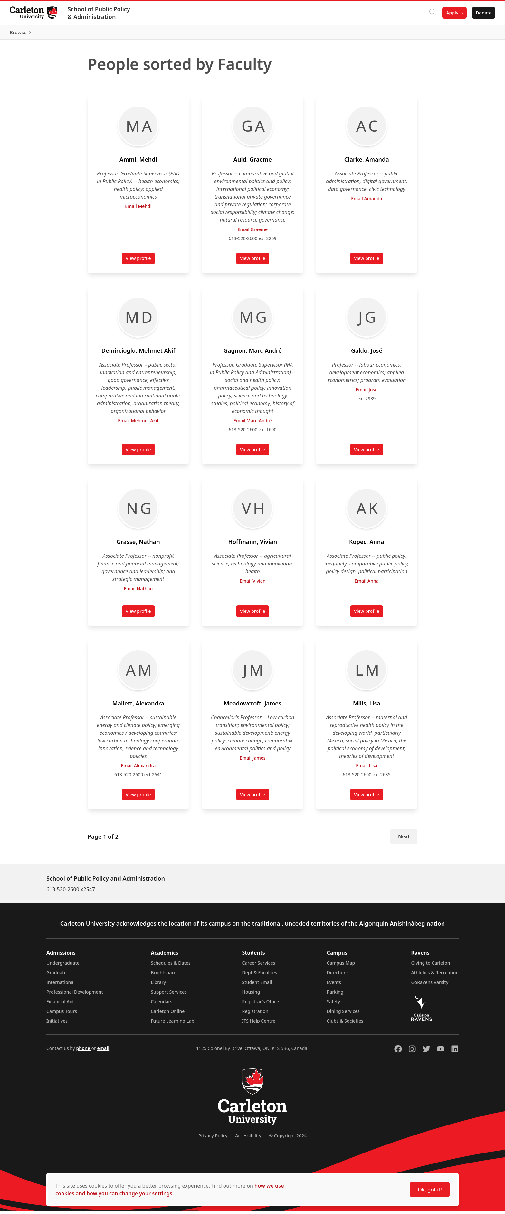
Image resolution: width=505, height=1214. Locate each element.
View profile (140, 262)
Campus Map (341, 966)
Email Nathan (138, 591)
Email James (252, 761)
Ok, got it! (430, 1189)
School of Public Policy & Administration (99, 13)
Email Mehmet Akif (138, 423)
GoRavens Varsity (430, 985)
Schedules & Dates (171, 966)
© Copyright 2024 (288, 1138)
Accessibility (248, 1138)
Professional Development (74, 995)
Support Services (169, 995)
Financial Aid (59, 1004)
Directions (338, 975)
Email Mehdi (138, 209)
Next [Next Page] (404, 839)
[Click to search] (432, 13)
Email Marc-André (252, 423)
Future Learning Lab (172, 1024)
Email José (367, 392)
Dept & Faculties (259, 975)
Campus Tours (61, 1014)
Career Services (258, 966)
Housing (251, 995)
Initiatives (57, 1024)
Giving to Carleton (430, 966)
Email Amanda (366, 201)
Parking (335, 995)
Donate (483, 13)
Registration (255, 1014)
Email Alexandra (138, 768)
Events (334, 985)
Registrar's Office (260, 1004)
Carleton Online (168, 1014)
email (103, 1051)
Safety (333, 1004)
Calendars (161, 1004)
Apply (451, 13)
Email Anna (367, 584)
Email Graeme (252, 232)
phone (83, 1051)
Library (158, 985)
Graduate (56, 975)
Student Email (257, 985)
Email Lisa (366, 768)
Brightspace (163, 975)
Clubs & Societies (345, 1024)
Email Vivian (253, 584)
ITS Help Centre (259, 1024)
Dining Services (343, 1014)
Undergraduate (63, 966)
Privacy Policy (212, 1138)
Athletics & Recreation (435, 975)
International (60, 985)
